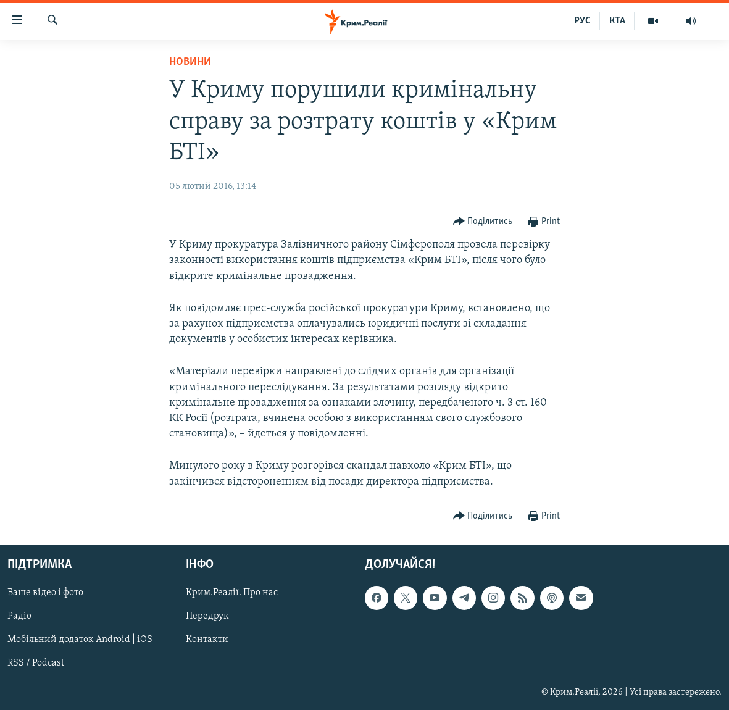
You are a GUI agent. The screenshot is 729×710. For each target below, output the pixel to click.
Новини (190, 62)
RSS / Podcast (35, 663)
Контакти (207, 640)
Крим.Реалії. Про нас (232, 593)
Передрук (207, 616)
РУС (582, 21)
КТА (617, 21)
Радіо (19, 616)
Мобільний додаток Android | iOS (79, 640)
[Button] (483, 222)
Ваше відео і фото (45, 593)
